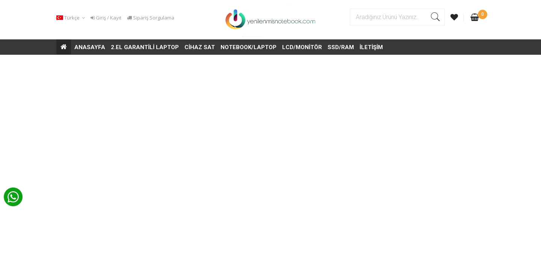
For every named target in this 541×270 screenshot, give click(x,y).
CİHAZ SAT (199, 47)
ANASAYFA (89, 47)
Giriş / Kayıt (106, 17)
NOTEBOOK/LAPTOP (249, 47)
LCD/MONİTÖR (302, 47)
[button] (71, 17)
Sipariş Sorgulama (150, 17)
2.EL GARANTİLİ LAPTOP (145, 47)
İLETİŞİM (371, 47)
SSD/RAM (341, 47)
